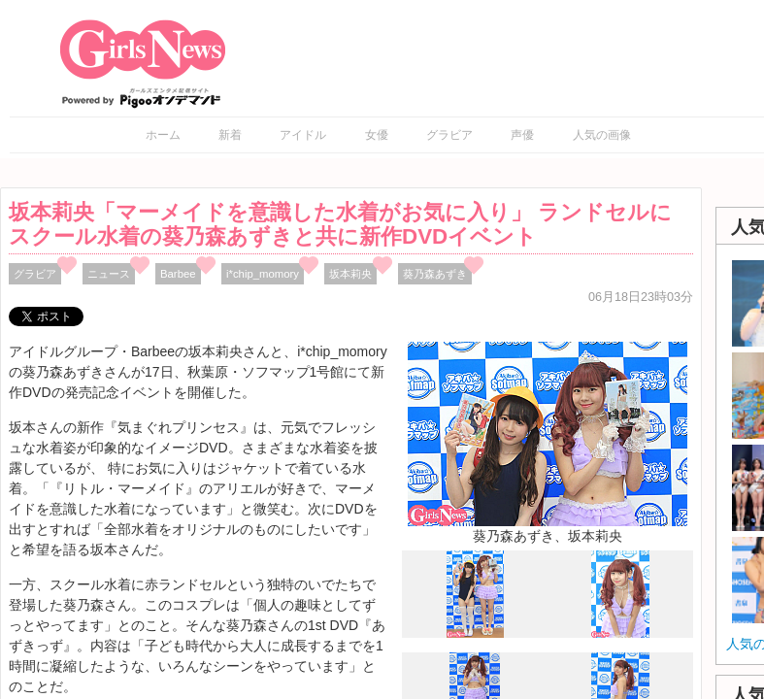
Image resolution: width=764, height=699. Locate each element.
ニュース (108, 274)
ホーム (163, 135)
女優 (376, 135)
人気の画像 (602, 135)
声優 (522, 135)
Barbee (178, 274)
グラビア (449, 135)
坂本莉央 (350, 274)
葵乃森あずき (435, 274)
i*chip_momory (262, 274)
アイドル (303, 135)
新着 (230, 135)
